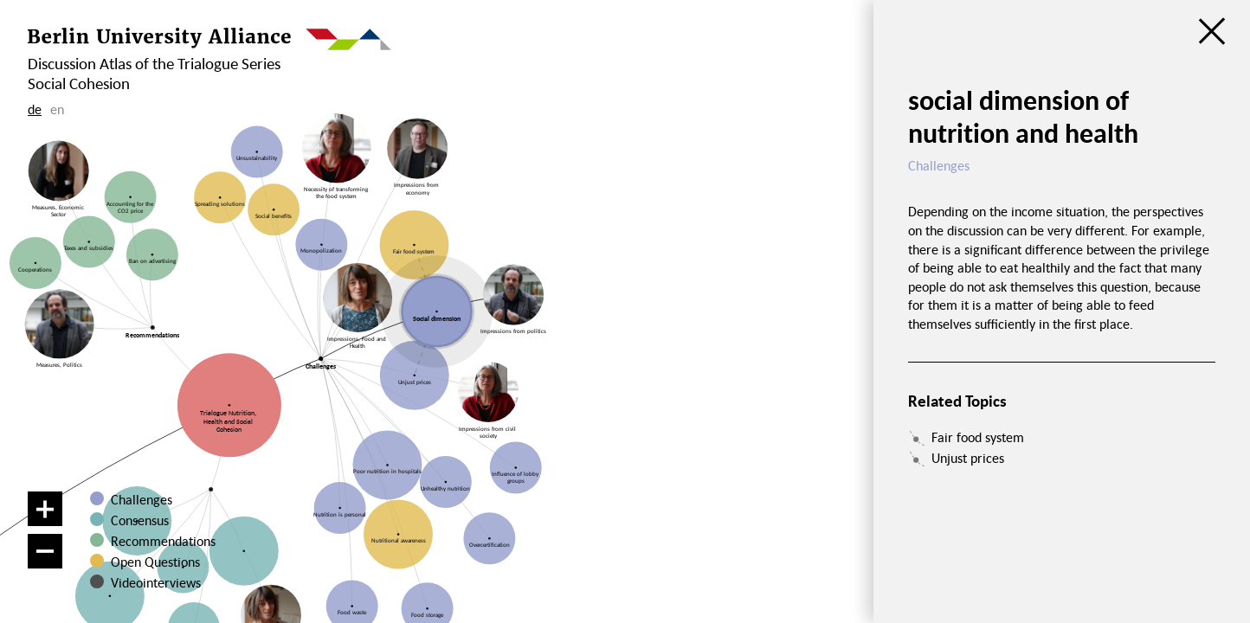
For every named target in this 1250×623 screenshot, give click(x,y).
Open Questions (155, 561)
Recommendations (163, 541)
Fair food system (977, 437)
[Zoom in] (45, 508)
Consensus (140, 520)
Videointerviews (156, 582)
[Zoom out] (45, 551)
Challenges (141, 499)
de (35, 109)
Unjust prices (967, 457)
